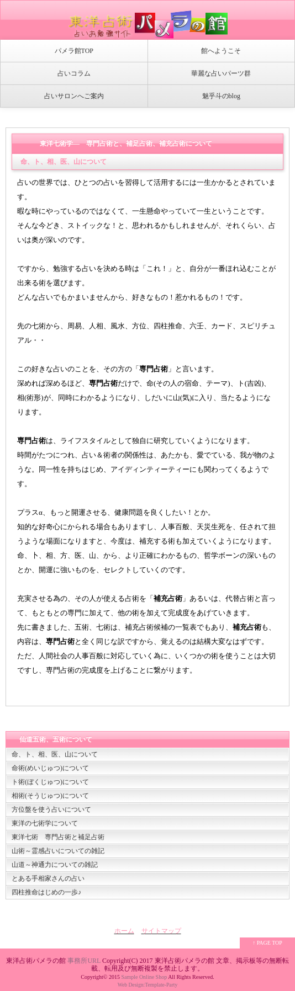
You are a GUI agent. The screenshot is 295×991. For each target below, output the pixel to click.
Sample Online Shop (144, 977)
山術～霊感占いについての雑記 (58, 851)
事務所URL (84, 961)
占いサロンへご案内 (74, 96)
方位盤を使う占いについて (51, 809)
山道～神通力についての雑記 (55, 865)
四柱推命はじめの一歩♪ (46, 892)
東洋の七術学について (45, 823)
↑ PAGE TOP (267, 943)
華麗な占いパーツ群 (221, 73)
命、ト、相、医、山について (55, 754)
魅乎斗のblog (221, 96)
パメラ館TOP (74, 51)
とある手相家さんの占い (48, 878)
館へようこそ (221, 51)
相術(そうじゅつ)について (50, 796)
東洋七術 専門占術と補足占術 (58, 837)
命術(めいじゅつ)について (50, 768)
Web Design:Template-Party (148, 985)
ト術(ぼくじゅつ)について (50, 782)
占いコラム (74, 73)
